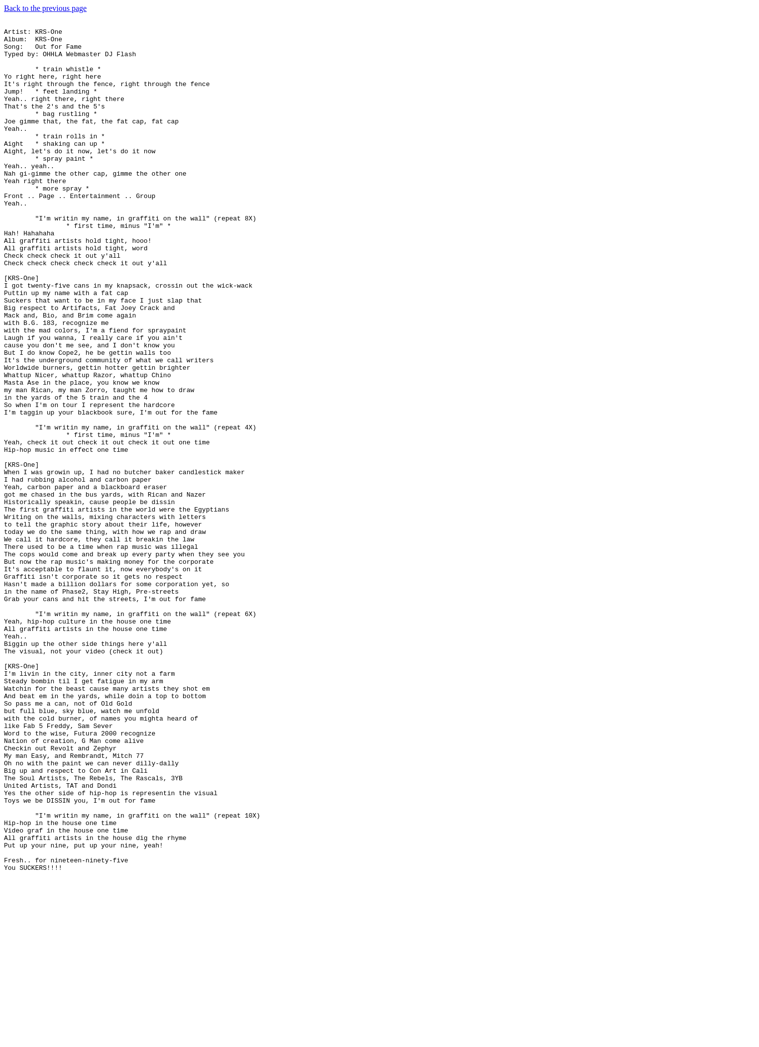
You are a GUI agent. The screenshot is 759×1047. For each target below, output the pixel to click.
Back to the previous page (45, 8)
